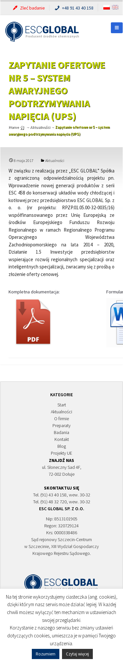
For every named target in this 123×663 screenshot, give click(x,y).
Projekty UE (61, 453)
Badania (61, 432)
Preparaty (61, 425)
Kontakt (61, 439)
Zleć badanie (28, 8)
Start (61, 405)
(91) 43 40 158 (53, 495)
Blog (61, 446)
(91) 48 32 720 (53, 502)
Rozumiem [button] (45, 654)
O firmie (61, 419)
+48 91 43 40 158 (73, 8)
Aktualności (54, 160)
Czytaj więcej (77, 654)
